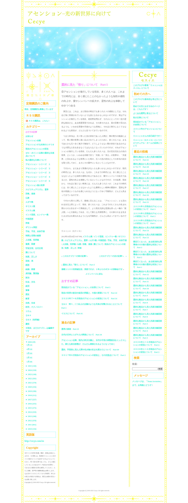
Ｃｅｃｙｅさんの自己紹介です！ (147, 136)
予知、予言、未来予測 (117, 240)
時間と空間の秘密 (33, 236)
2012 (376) (31, 420)
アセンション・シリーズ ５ (38, 181)
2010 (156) (31, 429)
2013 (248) (31, 416)
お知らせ (29, 136)
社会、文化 (30, 282)
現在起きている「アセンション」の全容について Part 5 (85, 287)
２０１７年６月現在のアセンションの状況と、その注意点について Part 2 (93, 355)
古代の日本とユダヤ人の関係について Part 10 (81, 335)
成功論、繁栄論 (32, 273)
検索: (134, 364)
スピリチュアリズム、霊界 (76, 240)
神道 (80, 248)
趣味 (27, 324)
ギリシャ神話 (31, 227)
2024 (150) (31, 370)
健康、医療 (30, 244)
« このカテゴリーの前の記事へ (74, 256)
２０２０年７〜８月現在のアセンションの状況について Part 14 (89, 298)
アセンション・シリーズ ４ (38, 177)
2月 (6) (29, 357)
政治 (27, 278)
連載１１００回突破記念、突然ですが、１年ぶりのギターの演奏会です (91, 269)
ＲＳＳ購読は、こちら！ (39, 121)
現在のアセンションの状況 (37, 149)
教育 (27, 299)
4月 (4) (29, 349)
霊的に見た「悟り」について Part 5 (84, 84)
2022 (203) (31, 378)
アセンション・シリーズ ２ (38, 168)
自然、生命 (30, 303)
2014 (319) (31, 412)
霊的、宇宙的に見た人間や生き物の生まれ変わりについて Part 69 (90, 350)
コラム (28, 311)
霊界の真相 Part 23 (70, 329)
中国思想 (102, 240)
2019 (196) (31, 391)
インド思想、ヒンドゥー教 (105, 236)
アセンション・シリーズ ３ (38, 173)
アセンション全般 (33, 140)
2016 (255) (31, 404)
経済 (27, 286)
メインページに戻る (94, 274)
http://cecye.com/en (34, 441)
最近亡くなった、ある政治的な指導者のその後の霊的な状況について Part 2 (147, 254)
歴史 (27, 294)
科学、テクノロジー (34, 307)
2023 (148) (31, 374)
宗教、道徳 (87, 244)
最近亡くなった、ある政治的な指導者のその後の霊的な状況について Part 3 (147, 244)
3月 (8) (29, 353)
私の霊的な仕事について (36, 160)
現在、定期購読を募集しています (39, 109)
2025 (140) (31, 366)
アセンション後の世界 (35, 185)
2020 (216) (31, 387)
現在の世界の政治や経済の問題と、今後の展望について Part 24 (89, 293)
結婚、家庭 (30, 269)
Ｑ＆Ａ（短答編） (33, 320)
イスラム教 (87, 236)
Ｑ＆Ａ (29, 315)
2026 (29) (30, 342)
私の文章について (140, 117)
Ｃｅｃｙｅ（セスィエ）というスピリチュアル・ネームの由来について (147, 143)
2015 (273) (31, 408)
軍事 (27, 290)
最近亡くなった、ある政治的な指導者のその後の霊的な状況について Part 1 (147, 264)
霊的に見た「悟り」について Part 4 (79, 265)
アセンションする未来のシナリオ (40, 144)
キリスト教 (30, 206)
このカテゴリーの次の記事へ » (113, 256)
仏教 (79, 244)
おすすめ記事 (31, 132)
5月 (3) (29, 345)
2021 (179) (31, 383)
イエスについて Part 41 (72, 313)
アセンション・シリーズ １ (38, 164)
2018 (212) (31, 395)
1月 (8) (29, 362)
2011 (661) (31, 425)
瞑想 (27, 265)
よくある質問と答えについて (145, 113)
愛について (98, 244)
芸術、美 (29, 261)
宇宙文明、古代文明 (34, 248)
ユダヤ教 (93, 240)
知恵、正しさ (70, 248)
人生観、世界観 (69, 244)
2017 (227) (31, 399)
